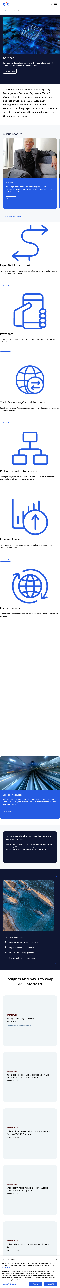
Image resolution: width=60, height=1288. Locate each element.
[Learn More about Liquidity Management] (5, 285)
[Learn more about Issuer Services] (5, 628)
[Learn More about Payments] (5, 353)
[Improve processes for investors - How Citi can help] (20, 947)
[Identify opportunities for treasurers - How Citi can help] (22, 942)
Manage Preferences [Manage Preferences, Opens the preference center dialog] (9, 1284)
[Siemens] (30, 158)
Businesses (10, 11)
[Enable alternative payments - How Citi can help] (19, 952)
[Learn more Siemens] (11, 198)
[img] (51, 3)
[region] (30, 1272)
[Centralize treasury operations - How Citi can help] (20, 957)
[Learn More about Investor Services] (5, 559)
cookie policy (6, 1267)
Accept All (50, 1284)
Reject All (36, 1284)
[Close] (56, 1259)
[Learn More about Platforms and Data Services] (5, 491)
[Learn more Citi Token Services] (8, 811)
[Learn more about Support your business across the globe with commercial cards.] (11, 856)
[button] (5, 216)
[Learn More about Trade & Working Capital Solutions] (5, 422)
